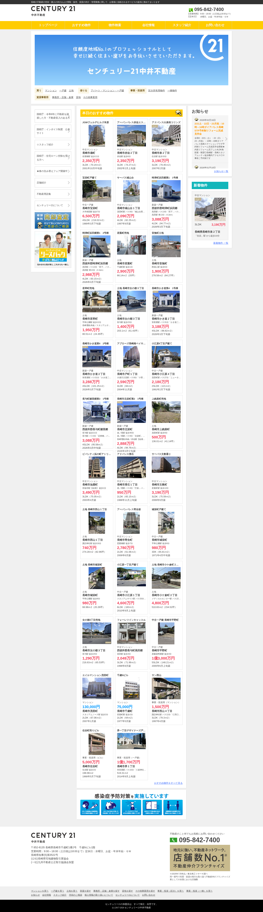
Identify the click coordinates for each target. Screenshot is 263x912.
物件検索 (115, 25)
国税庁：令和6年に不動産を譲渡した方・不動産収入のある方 (53, 116)
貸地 (78, 97)
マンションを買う (40, 891)
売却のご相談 (75, 895)
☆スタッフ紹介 (45, 144)
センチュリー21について (50, 205)
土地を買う (71, 891)
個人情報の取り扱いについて (99, 895)
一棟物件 (172, 90)
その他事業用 (90, 97)
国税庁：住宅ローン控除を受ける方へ (53, 158)
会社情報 (148, 25)
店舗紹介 (41, 182)
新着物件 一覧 (220, 243)
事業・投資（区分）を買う (170, 891)
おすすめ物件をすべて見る (168, 783)
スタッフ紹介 (182, 25)
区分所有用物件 (156, 90)
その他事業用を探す (145, 891)
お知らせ (35, 895)
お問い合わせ (215, 25)
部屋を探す (85, 891)
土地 (71, 90)
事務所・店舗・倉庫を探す (106, 891)
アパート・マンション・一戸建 (107, 90)
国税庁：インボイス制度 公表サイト (53, 131)
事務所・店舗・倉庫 (62, 97)
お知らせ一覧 (221, 171)
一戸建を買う (57, 891)
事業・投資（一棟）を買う (199, 891)
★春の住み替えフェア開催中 (52, 171)
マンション (51, 90)
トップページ (48, 25)
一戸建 (62, 90)
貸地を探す (127, 891)
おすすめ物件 (81, 25)
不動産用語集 (44, 194)
